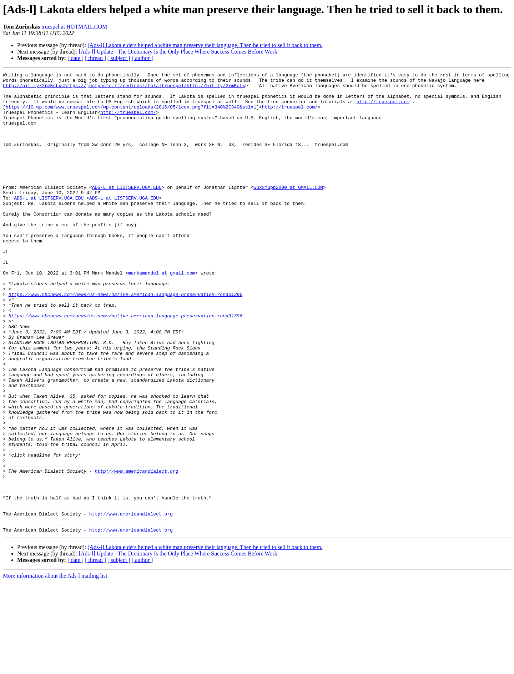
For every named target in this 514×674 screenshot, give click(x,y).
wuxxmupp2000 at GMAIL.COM (288, 210)
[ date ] (75, 58)
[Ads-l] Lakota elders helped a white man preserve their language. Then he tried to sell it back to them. (204, 45)
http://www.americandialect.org (136, 551)
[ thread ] (95, 58)
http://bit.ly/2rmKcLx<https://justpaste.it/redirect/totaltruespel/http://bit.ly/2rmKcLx (124, 88)
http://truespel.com (383, 108)
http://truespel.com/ (289, 114)
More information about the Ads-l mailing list (55, 668)
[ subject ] (118, 58)
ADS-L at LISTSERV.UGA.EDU (127, 210)
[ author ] (142, 58)
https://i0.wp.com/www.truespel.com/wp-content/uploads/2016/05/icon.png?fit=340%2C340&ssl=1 (131, 114)
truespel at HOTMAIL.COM (74, 27)
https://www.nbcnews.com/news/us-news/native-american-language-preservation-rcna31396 (125, 339)
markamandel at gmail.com (161, 313)
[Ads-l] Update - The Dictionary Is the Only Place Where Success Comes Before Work (178, 52)
